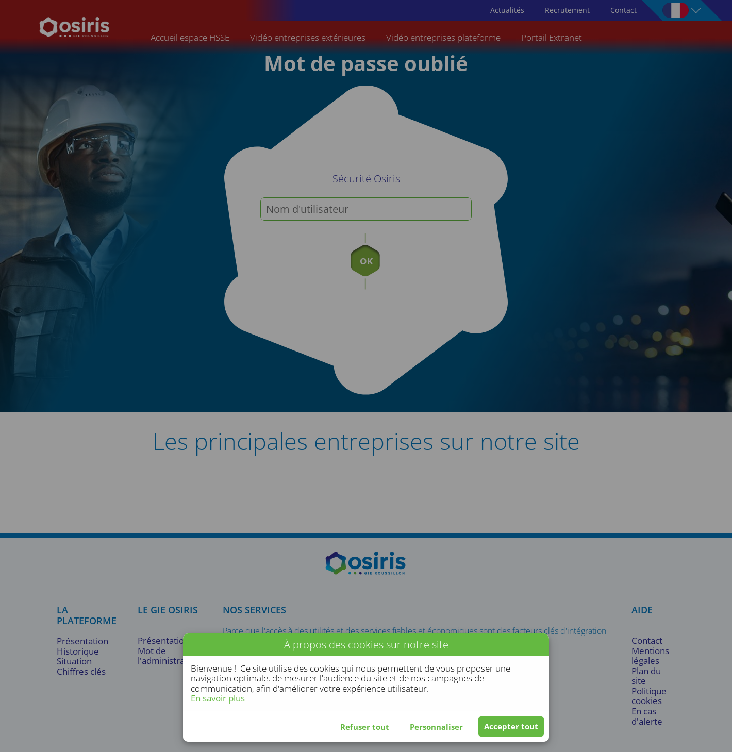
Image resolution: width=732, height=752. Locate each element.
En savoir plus (218, 698)
